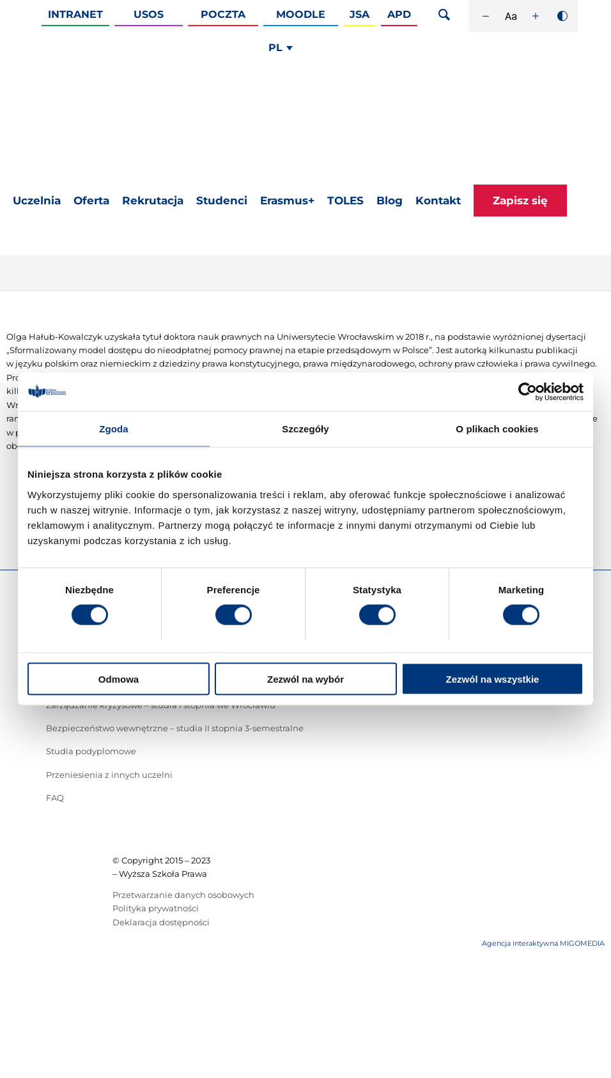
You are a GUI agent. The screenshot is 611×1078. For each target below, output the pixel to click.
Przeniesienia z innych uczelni (109, 775)
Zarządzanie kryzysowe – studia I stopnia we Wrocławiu (160, 705)
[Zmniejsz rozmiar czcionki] (486, 16)
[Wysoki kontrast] (562, 16)
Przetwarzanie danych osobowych (183, 895)
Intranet (75, 14)
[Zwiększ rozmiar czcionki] (535, 16)
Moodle (300, 14)
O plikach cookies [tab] (497, 428)
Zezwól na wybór (305, 678)
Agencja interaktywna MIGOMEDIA (543, 943)
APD (399, 14)
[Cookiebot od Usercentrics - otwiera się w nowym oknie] (528, 392)
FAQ (55, 798)
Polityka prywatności (155, 908)
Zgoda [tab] (113, 428)
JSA (359, 14)
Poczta (223, 14)
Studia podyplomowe (91, 751)
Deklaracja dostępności (161, 922)
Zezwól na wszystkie (492, 678)
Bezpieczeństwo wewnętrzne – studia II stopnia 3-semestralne (175, 728)
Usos (149, 14)
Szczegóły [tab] (305, 428)
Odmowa (118, 678)
